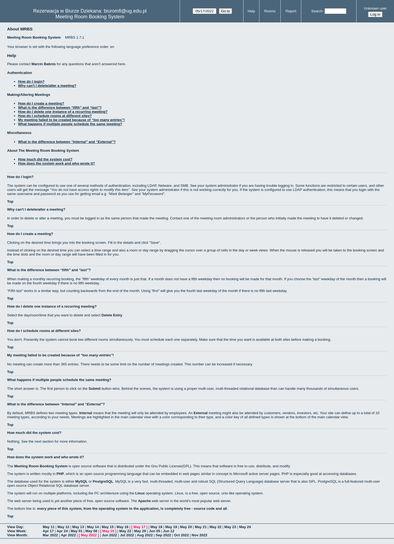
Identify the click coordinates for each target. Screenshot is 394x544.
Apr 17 (48, 531)
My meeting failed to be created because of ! (71, 120)
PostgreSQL (103, 481)
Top (10, 201)
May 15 (108, 527)
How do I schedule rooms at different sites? (55, 116)
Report (291, 11)
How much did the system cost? (45, 159)
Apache (144, 501)
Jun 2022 (109, 535)
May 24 (245, 527)
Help (251, 11)
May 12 (63, 527)
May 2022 (89, 535)
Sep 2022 (163, 535)
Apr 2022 (68, 535)
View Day (15, 527)
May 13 (78, 527)
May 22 (215, 527)
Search (317, 11)
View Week (16, 531)
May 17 (139, 527)
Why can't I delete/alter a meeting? (47, 86)
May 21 (201, 527)
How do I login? (31, 81)
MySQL (81, 481)
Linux (140, 493)
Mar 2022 (50, 535)
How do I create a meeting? (41, 103)
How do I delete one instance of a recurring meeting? (63, 112)
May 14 (93, 527)
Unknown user (375, 8)
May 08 (91, 531)
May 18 (156, 527)
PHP (60, 474)
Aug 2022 (145, 535)
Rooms (270, 11)
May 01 (76, 531)
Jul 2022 (127, 535)
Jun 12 (168, 531)
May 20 (186, 527)
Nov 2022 (199, 535)
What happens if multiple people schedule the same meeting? (70, 124)
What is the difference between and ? (60, 107)
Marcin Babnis (43, 64)
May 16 (122, 527)
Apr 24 (62, 531)
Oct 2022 (181, 535)
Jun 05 (154, 531)
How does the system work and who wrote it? (56, 163)
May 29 (140, 531)
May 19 (171, 527)
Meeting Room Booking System (89, 16)
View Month (17, 535)
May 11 (48, 527)
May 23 (230, 527)
